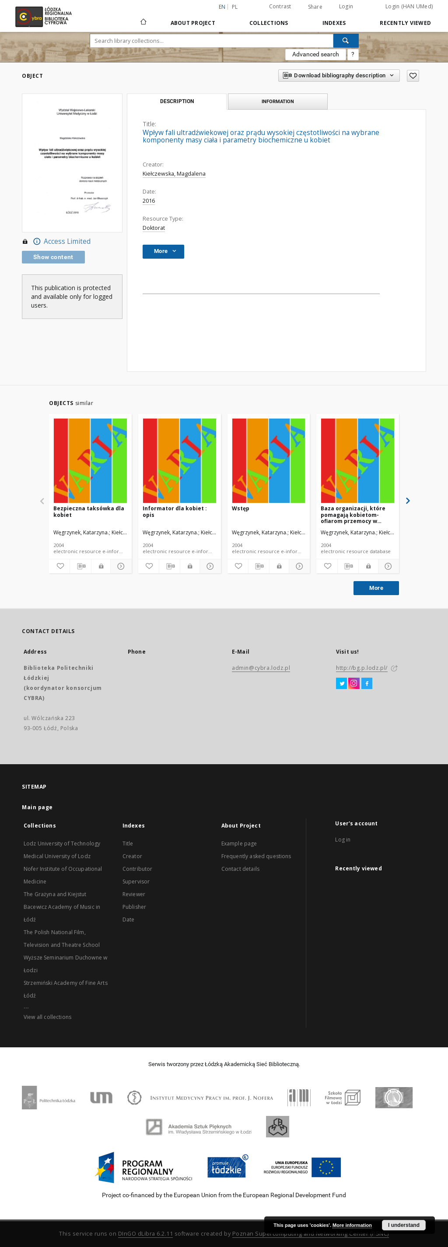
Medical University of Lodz (57, 856)
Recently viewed (405, 23)
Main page (37, 807)
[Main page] (143, 18)
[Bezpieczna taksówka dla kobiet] (90, 461)
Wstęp (240, 508)
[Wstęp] (268, 461)
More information (352, 1225)
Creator (132, 856)
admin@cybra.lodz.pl (261, 668)
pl (235, 7)
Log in (342, 839)
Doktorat (154, 228)
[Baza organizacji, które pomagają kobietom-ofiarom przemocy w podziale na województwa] (357, 461)
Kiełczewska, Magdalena (174, 173)
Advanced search (315, 54)
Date (128, 919)
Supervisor (136, 881)
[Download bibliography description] (80, 566)
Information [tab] (278, 101)
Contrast (280, 6)
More (376, 588)
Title (127, 843)
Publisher (134, 907)
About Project (193, 23)
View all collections (47, 1017)
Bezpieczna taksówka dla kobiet (88, 511)
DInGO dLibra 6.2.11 (145, 1233)
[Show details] (119, 566)
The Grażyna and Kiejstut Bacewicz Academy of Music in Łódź (62, 906)
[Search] (346, 41)
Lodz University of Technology (62, 843)
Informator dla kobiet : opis (175, 511)
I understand (404, 1225)
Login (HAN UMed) (409, 6)
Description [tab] (177, 101)
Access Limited (56, 241)
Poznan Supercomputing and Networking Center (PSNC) (310, 1233)
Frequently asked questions (256, 856)
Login (346, 6)
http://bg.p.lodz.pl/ (362, 668)
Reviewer (133, 894)
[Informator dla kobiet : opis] (179, 461)
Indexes (334, 23)
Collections (268, 23)
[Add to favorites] (59, 566)
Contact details (240, 869)
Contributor (137, 869)
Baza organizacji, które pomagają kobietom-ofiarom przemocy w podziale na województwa (356, 514)
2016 (149, 200)
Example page (239, 843)
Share (315, 6)
